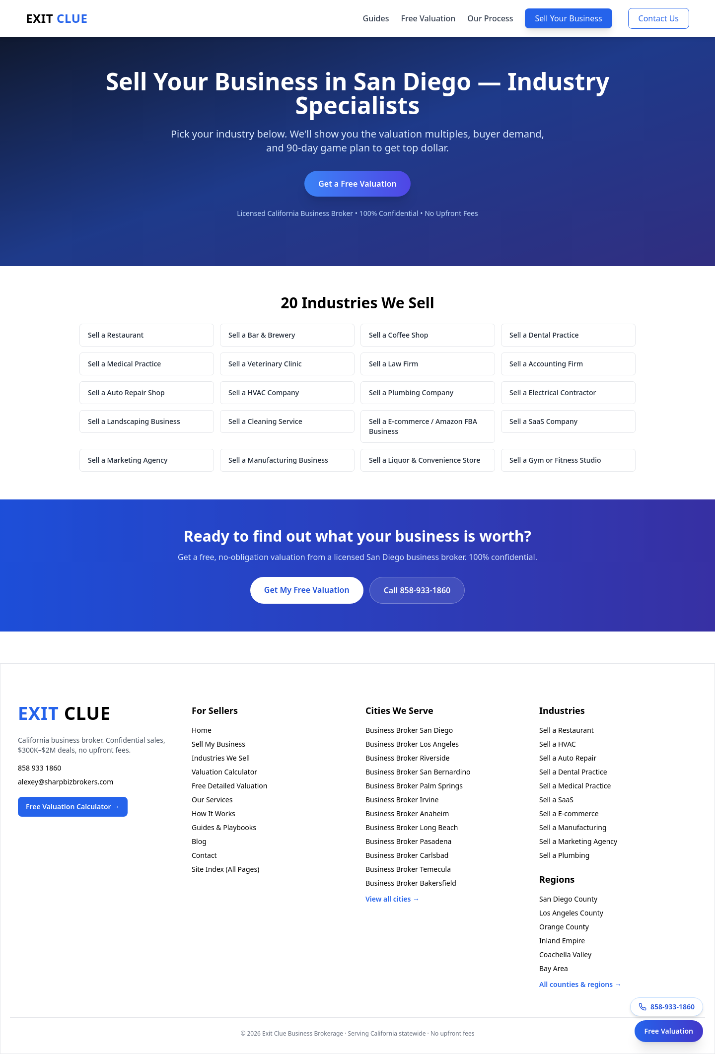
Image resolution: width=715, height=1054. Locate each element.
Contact (204, 855)
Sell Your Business (568, 18)
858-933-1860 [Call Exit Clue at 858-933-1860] (667, 1006)
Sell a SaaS (556, 799)
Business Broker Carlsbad (406, 855)
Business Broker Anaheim (407, 813)
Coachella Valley (565, 954)
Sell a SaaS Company (543, 421)
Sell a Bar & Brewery (261, 335)
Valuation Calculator (224, 771)
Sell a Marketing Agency (127, 460)
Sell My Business (218, 744)
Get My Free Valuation (307, 589)
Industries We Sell (221, 758)
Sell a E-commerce (569, 813)
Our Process (490, 18)
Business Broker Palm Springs (414, 785)
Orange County (564, 926)
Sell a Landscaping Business (134, 421)
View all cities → (392, 899)
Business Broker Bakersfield (410, 883)
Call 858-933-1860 (417, 590)
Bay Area (553, 968)
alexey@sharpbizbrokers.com (65, 781)
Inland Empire (562, 940)
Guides (376, 18)
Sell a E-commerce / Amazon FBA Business (423, 426)
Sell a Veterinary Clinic (265, 363)
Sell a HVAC (557, 744)
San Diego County (568, 899)
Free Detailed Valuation (229, 785)
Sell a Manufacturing (573, 827)
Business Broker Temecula (408, 869)
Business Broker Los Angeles (412, 744)
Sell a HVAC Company (263, 392)
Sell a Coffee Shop (398, 335)
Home (202, 730)
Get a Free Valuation (357, 183)
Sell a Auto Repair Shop (126, 392)
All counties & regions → (580, 984)
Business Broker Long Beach (411, 827)
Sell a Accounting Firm (546, 363)
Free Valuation (428, 18)
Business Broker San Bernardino (418, 771)
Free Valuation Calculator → (73, 806)
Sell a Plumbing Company (411, 392)
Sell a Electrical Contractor (552, 392)
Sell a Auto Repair (567, 758)
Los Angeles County (571, 912)
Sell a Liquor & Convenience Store (424, 460)
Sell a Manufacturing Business (278, 460)
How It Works (213, 813)
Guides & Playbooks (224, 827)
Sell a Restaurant (115, 335)
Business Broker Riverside (407, 758)
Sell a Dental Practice (544, 335)
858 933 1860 (39, 768)
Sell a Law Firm (393, 363)
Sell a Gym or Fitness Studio (555, 460)
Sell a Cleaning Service (265, 421)
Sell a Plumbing (564, 855)
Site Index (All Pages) (225, 869)
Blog (199, 841)
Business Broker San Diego (409, 730)
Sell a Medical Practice (124, 363)
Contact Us (659, 18)
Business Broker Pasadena (408, 841)
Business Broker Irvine (401, 799)
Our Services (212, 799)
